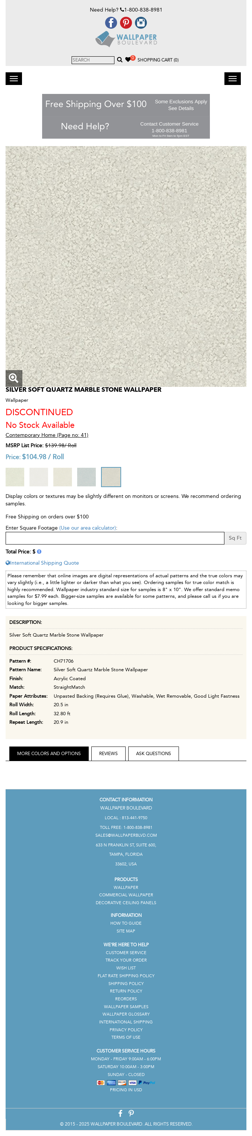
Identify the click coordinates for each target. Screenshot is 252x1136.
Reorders (126, 999)
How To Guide (126, 923)
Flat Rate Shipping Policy (126, 976)
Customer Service (126, 952)
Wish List (126, 968)
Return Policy (126, 991)
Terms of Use (126, 1037)
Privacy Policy (126, 1030)
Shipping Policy (126, 983)
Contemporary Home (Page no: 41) (47, 435)
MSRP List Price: (25, 445)
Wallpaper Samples (126, 1006)
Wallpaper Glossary (126, 1014)
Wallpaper (126, 887)
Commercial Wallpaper (126, 895)
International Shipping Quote (42, 563)
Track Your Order (126, 960)
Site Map (126, 931)
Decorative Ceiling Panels (126, 902)
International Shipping (126, 1022)
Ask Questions (153, 753)
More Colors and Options (49, 753)
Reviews (108, 753)
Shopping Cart (158, 60)
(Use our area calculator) (87, 528)
